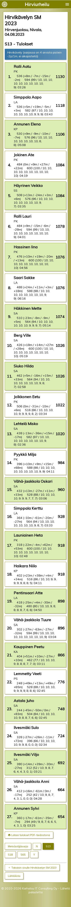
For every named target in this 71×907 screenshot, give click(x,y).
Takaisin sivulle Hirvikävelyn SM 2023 (33, 867)
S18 (10, 854)
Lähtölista (14, 876)
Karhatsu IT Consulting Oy (39, 888)
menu (67, 4)
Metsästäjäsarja (18, 846)
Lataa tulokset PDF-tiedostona (30, 835)
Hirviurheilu (37, 4)
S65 (23, 854)
